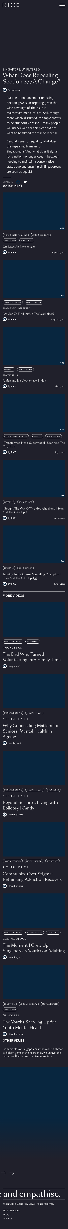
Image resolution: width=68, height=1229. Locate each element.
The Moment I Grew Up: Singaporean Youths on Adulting (34, 948)
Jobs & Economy (40, 235)
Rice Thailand (11, 1211)
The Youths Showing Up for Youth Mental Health (29, 1024)
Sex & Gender (25, 370)
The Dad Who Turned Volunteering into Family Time (32, 657)
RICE (13, 253)
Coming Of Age (14, 938)
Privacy (7, 1219)
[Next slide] (12, 1173)
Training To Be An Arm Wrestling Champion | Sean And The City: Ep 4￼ (31, 576)
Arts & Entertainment (15, 235)
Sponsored (10, 240)
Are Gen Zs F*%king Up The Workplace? (28, 314)
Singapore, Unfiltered (21, 70)
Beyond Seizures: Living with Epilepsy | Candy (30, 805)
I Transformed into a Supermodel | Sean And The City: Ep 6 (34, 444)
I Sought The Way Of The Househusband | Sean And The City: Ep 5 (33, 510)
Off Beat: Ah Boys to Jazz (19, 247)
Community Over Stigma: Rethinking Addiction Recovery (32, 876)
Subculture (27, 240)
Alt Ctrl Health (15, 719)
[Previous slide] (4, 1173)
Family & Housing (13, 642)
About (7, 1215)
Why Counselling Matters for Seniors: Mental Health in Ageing (31, 731)
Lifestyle (9, 370)
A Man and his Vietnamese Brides (24, 381)
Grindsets (11, 1015)
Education (9, 1004)
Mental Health (34, 303)
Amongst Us (10, 375)
